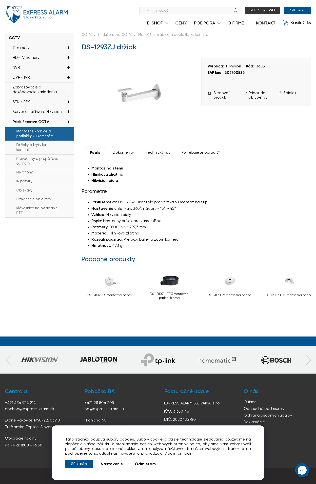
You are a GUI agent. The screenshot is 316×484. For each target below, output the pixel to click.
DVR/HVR (21, 78)
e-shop (155, 23)
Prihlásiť (297, 10)
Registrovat (263, 10)
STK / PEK (21, 102)
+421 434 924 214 (20, 403)
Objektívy (24, 190)
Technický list (157, 153)
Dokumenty (123, 153)
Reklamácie (254, 422)
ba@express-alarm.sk (104, 409)
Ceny (181, 23)
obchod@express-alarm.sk (29, 409)
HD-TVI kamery (26, 58)
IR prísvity (24, 181)
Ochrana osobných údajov (268, 416)
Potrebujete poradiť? (200, 153)
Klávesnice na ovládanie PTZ (37, 211)
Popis (95, 153)
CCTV (14, 38)
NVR (16, 68)
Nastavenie (112, 464)
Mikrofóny (24, 172)
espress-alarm (37, 14)
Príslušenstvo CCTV (31, 122)
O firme (250, 402)
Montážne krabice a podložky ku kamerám (34, 134)
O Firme (235, 23)
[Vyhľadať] (147, 10)
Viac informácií (177, 454)
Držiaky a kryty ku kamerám (31, 147)
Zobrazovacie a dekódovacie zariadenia (35, 89)
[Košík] (297, 23)
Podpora (204, 23)
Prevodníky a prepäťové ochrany (37, 161)
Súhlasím (79, 464)
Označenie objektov (33, 199)
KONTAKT (266, 23)
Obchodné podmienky (264, 409)
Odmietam (145, 464)
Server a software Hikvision (37, 112)
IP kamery (21, 48)
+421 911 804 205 (99, 403)
